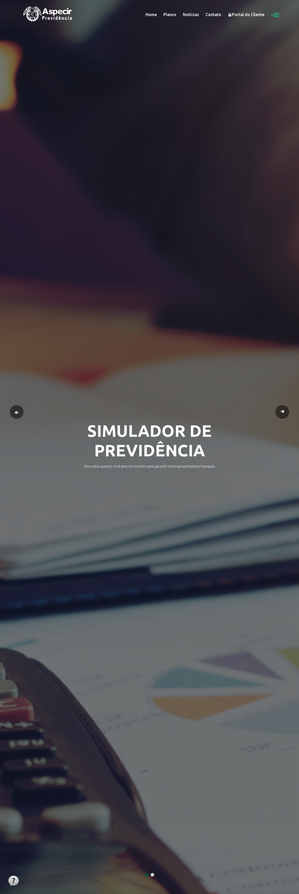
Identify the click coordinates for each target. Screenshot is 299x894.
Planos (169, 14)
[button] (275, 14)
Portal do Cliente (246, 14)
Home (151, 14)
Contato (213, 14)
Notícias (191, 14)
